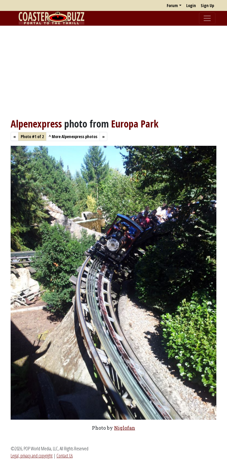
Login (191, 5)
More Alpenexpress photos (73, 136)
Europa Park (134, 123)
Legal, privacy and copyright (32, 455)
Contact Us (64, 455)
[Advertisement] (113, 71)
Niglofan (124, 428)
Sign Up (207, 5)
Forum (172, 5)
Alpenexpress (36, 123)
